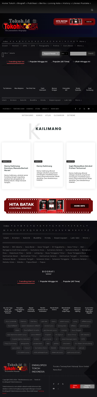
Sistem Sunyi (27, 115)
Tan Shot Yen (30, 88)
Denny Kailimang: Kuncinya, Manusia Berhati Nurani (16, 168)
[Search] (90, 54)
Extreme (71, 115)
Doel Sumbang (89, 89)
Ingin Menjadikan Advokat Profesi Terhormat (80, 167)
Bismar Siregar (54, 89)
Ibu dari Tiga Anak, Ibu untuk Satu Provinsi (7, 310)
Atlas (48, 115)
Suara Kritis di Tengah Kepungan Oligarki (89, 310)
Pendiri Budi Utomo (54, 308)
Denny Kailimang (44, 166)
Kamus (39, 115)
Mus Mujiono (19, 88)
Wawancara (7, 161)
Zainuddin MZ (66, 89)
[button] (92, 10)
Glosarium (59, 115)
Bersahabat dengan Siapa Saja (66, 309)
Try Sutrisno (7, 88)
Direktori (38, 161)
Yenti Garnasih (42, 89)
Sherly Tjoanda (78, 89)
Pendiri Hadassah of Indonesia (42, 309)
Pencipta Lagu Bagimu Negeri (19, 309)
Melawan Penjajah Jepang (77, 309)
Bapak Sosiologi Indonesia (31, 309)
